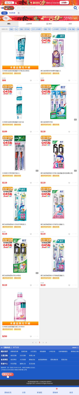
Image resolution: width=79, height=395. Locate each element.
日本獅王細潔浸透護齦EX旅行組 (13, 122)
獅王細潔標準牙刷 (47, 122)
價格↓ (9, 24)
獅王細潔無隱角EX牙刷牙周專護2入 (14, 224)
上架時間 (29, 24)
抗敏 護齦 (71, 29)
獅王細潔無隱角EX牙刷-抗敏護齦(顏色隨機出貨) (57, 173)
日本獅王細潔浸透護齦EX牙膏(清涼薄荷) (15, 71)
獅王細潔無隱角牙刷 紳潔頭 (11, 275)
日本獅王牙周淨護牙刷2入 (11, 173)
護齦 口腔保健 (24, 29)
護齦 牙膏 (47, 29)
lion (16, 29)
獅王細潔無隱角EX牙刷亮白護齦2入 (52, 224)
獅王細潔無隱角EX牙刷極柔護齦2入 (52, 275)
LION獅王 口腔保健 (59, 29)
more (75, 347)
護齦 (11, 29)
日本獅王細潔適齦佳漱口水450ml (13, 327)
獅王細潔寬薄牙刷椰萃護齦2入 (51, 71)
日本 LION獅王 (37, 29)
